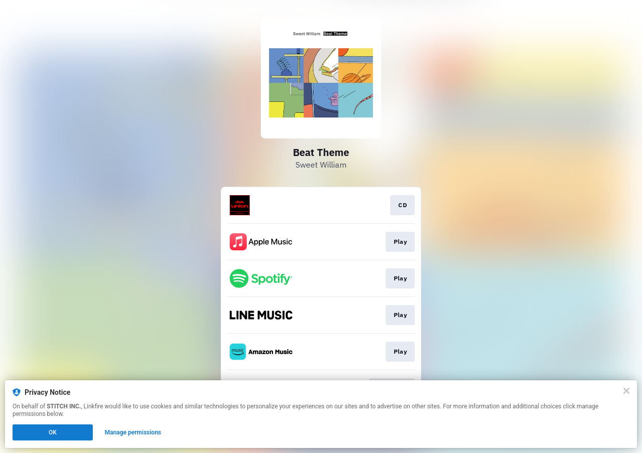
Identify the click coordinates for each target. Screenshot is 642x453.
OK (53, 432)
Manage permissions (133, 432)
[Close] (626, 391)
